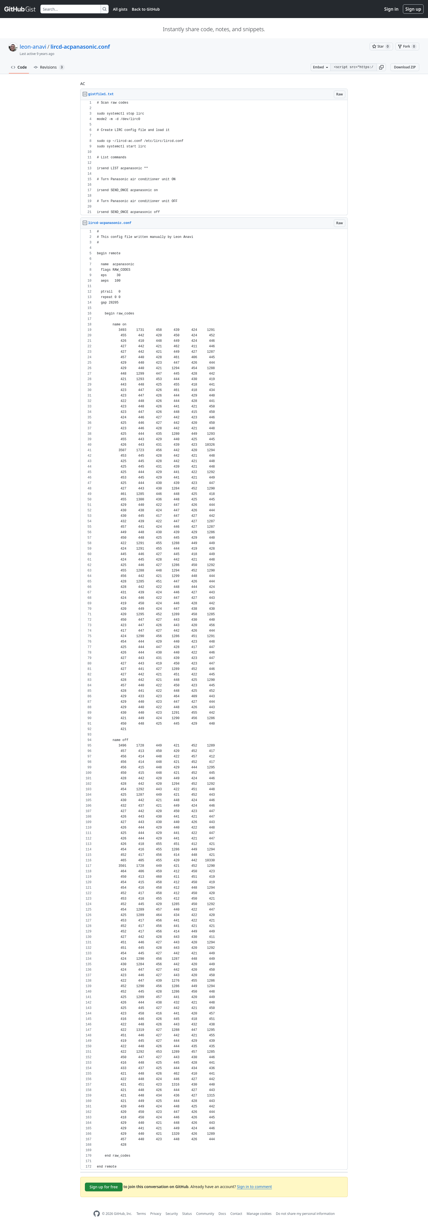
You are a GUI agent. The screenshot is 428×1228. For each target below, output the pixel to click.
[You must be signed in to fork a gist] (407, 46)
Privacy (155, 1213)
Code (19, 67)
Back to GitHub (146, 9)
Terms (141, 1213)
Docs (222, 1213)
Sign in (391, 9)
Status (187, 1213)
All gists (120, 9)
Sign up (413, 9)
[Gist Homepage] (20, 9)
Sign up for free (104, 1186)
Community (205, 1213)
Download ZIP (405, 67)
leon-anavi (33, 46)
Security (172, 1213)
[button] (381, 67)
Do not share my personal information (305, 1213)
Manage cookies (258, 1213)
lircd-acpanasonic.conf (80, 46)
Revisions (49, 67)
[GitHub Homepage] (96, 1213)
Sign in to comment (254, 1186)
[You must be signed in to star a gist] (381, 46)
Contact (236, 1213)
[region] (214, 157)
